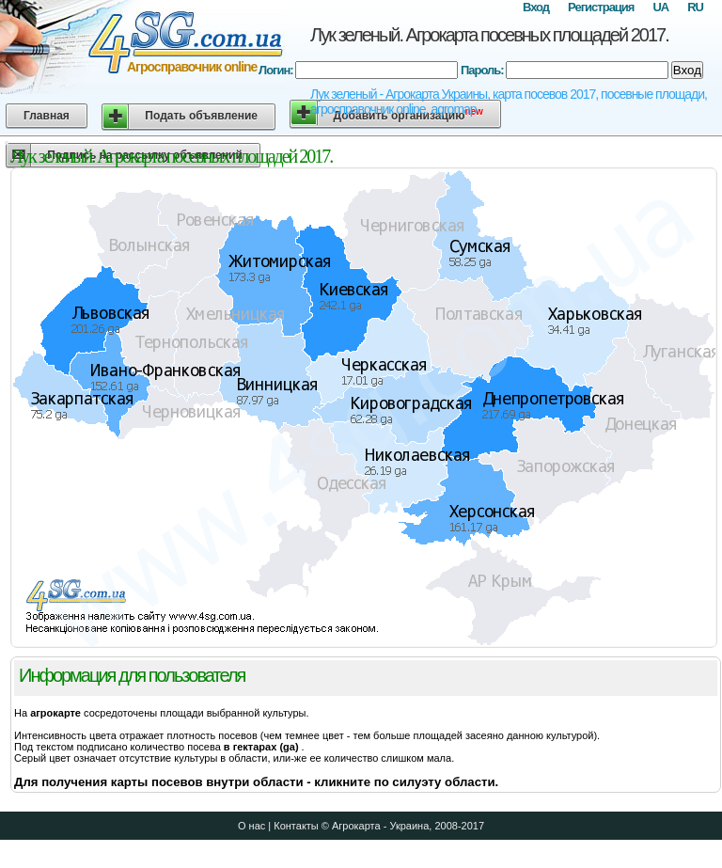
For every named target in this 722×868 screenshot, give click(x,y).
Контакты (296, 825)
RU (695, 7)
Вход (536, 7)
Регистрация (601, 7)
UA (660, 7)
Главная (47, 115)
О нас (251, 825)
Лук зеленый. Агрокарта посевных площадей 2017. (489, 34)
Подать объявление (201, 115)
